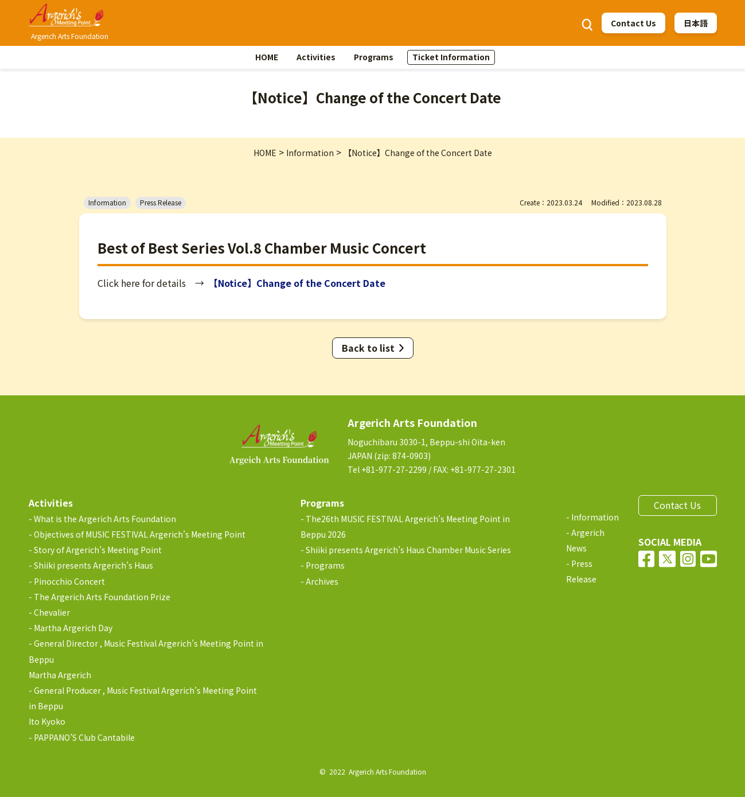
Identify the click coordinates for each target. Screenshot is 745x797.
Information (595, 517)
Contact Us (633, 23)
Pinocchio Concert (69, 581)
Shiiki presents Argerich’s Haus (93, 565)
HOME (266, 57)
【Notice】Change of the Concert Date (299, 283)
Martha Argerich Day (73, 627)
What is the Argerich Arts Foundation (105, 518)
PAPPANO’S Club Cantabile (84, 737)
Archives (322, 581)
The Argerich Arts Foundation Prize (102, 596)
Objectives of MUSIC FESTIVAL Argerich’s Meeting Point (139, 534)
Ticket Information (451, 57)
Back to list (368, 348)
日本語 (696, 23)
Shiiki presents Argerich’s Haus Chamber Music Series (408, 549)
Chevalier (52, 612)
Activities (316, 57)
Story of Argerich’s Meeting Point (98, 549)
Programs (373, 57)
